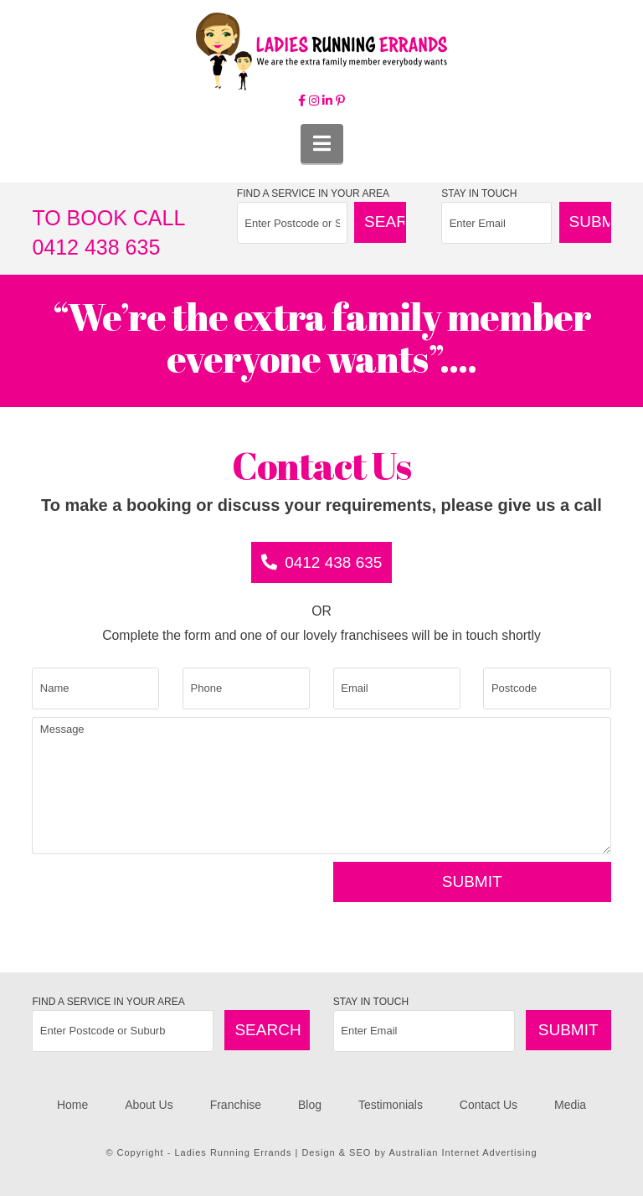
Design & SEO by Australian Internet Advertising (419, 1152)
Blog (310, 1104)
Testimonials (390, 1104)
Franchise (235, 1104)
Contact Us (488, 1104)
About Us (149, 1104)
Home (72, 1104)
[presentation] (159, 894)
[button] (322, 143)
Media (570, 1104)
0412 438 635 (322, 562)
